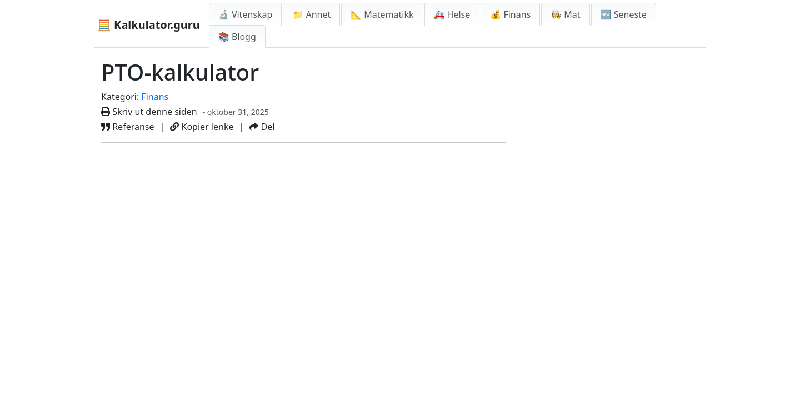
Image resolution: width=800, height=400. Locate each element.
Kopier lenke (201, 127)
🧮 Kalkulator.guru (148, 24)
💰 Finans (510, 14)
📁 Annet (311, 14)
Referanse (127, 127)
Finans (154, 97)
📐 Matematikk (382, 14)
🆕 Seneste (624, 14)
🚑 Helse (452, 14)
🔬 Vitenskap (245, 14)
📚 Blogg (237, 37)
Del (261, 127)
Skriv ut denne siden (149, 112)
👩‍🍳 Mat (565, 14)
